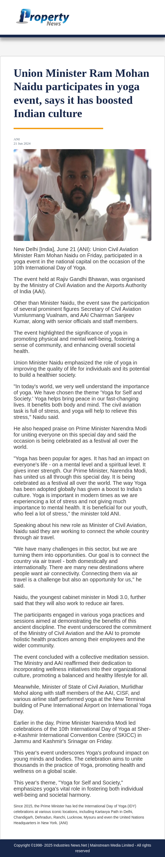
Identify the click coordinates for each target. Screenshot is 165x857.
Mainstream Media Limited (112, 845)
